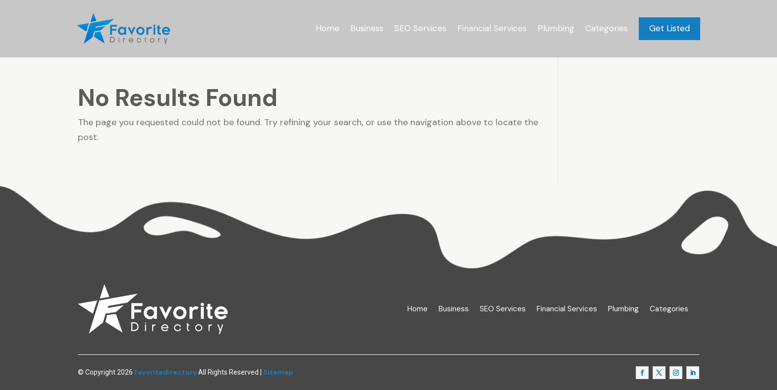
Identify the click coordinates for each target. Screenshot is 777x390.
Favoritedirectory (165, 372)
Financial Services (492, 28)
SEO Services (420, 28)
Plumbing (556, 28)
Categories (606, 28)
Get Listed (669, 28)
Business (367, 28)
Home (327, 28)
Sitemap (278, 372)
